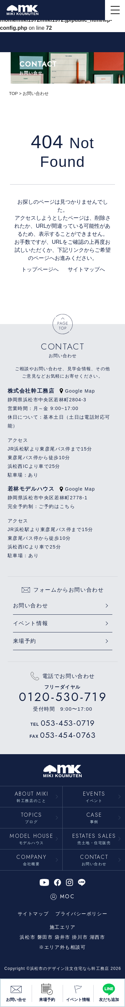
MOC (62, 896)
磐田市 (45, 937)
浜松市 (27, 937)
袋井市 (62, 937)
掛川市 (80, 937)
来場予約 (24, 641)
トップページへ (39, 269)
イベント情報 (30, 623)
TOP (13, 93)
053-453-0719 (68, 723)
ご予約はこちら (57, 506)
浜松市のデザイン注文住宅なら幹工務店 (69, 968)
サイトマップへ (82, 269)
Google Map (77, 391)
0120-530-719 (63, 697)
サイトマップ (33, 913)
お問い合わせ (30, 605)
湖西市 (97, 937)
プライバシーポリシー (81, 913)
